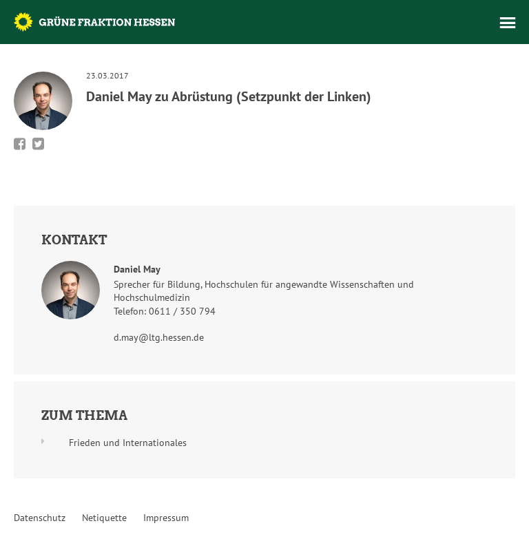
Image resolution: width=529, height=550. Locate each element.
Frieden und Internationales (128, 442)
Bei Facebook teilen (19, 144)
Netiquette (104, 517)
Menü (507, 22)
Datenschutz (39, 517)
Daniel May (137, 269)
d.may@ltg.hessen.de (159, 337)
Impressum (166, 517)
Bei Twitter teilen (38, 144)
